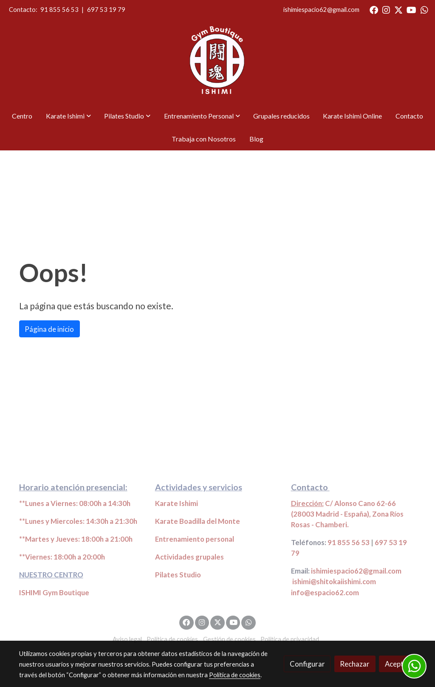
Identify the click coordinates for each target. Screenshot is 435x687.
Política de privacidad (289, 639)
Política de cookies (172, 639)
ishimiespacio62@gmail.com (321, 9)
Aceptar (397, 663)
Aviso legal (127, 639)
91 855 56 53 (59, 9)
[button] (68, 116)
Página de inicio (49, 329)
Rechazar (355, 663)
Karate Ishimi (176, 503)
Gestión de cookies (229, 639)
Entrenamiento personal (194, 538)
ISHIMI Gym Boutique (54, 592)
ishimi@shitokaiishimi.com (334, 581)
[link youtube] (411, 9)
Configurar (307, 663)
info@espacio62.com (325, 592)
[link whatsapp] (424, 9)
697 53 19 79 (106, 9)
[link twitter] (398, 9)
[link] (217, 62)
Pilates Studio (178, 574)
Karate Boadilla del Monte (197, 521)
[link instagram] (386, 9)
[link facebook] (374, 9)
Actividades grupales (189, 556)
